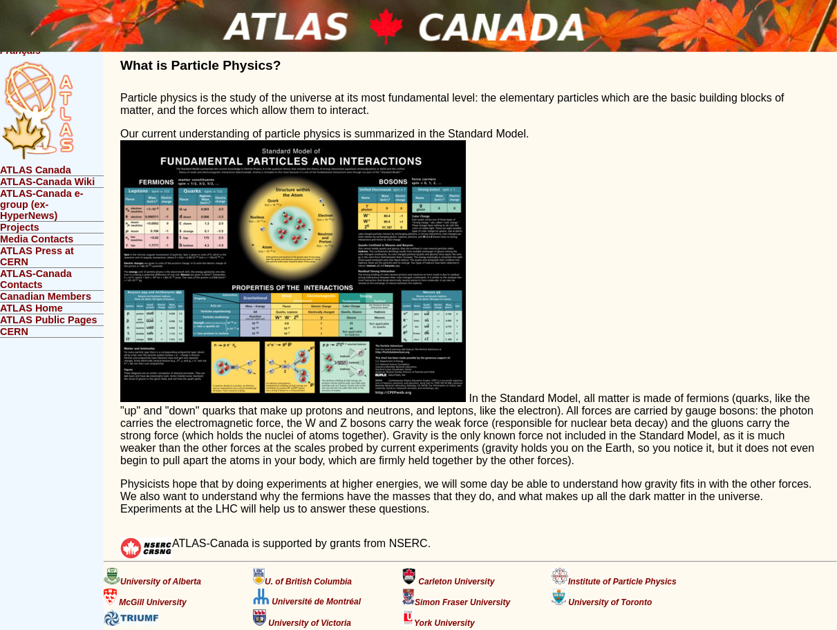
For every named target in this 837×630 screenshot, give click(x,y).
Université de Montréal (307, 598)
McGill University (145, 598)
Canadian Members (45, 296)
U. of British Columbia (302, 577)
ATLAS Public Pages (48, 319)
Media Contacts (36, 239)
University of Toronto (602, 598)
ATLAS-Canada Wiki (47, 181)
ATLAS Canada (35, 169)
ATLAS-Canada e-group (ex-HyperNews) (41, 204)
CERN (14, 331)
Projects (19, 227)
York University (438, 618)
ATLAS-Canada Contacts (36, 279)
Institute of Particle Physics (614, 577)
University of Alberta (152, 577)
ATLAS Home (31, 308)
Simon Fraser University (456, 598)
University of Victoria (302, 618)
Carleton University (448, 577)
